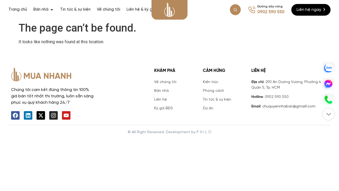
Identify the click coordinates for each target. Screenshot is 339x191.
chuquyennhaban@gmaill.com (288, 106)
